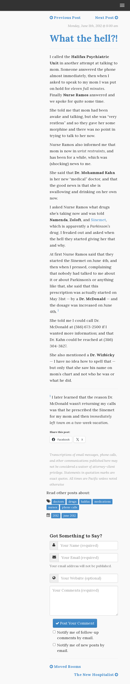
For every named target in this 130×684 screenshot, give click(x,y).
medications (102, 501)
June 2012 (69, 515)
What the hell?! (84, 38)
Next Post (106, 17)
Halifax (85, 501)
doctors (58, 501)
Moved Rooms (65, 666)
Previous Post (65, 17)
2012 (56, 515)
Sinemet (98, 219)
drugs (72, 501)
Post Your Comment (75, 623)
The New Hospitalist (96, 674)
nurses (52, 507)
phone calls (69, 507)
